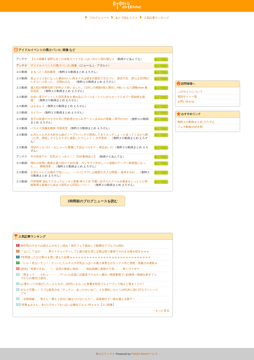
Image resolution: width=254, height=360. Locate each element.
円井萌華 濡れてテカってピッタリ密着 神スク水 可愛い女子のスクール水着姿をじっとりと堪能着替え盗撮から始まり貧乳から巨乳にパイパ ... (89, 183)
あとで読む (161, 59)
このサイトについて (190, 91)
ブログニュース (99, 17)
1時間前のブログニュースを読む (92, 201)
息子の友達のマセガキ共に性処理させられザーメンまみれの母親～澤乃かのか (79, 119)
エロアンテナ (127, 3)
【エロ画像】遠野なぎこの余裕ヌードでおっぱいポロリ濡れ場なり (72, 59)
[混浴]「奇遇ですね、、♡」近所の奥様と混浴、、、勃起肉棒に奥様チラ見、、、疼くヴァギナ (80, 268)
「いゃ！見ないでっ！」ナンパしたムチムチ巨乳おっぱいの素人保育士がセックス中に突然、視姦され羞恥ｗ (89, 263)
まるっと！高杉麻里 (43, 71)
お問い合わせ (185, 101)
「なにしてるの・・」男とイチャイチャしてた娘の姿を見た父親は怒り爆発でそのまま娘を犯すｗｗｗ (85, 251)
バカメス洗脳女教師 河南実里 (49, 128)
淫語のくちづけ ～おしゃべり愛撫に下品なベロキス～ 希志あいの (72, 147)
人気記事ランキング (156, 17)
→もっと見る (161, 310)
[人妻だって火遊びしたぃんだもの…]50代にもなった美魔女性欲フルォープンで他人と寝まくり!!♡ (82, 283)
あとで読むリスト (126, 17)
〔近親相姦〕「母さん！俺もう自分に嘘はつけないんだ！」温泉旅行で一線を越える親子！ (78, 299)
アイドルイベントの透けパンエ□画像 (54, 65)
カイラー (36, 112)
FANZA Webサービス (144, 353)
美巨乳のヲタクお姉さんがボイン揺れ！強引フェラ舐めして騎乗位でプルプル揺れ (72, 245)
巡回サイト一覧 (187, 96)
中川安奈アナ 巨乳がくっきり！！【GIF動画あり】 (64, 156)
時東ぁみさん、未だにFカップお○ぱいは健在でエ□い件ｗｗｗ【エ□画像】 (68, 304)
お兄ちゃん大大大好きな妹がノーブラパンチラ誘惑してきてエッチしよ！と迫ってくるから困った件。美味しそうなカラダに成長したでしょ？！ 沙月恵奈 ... (89, 136)
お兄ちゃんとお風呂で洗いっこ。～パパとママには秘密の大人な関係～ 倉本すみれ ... (84, 172)
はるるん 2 (37, 106)
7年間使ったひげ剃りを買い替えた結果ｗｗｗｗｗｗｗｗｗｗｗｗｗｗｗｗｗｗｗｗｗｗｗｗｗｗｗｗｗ (86, 257)
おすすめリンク (189, 114)
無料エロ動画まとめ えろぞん (196, 122)
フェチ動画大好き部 (190, 126)
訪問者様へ (186, 83)
